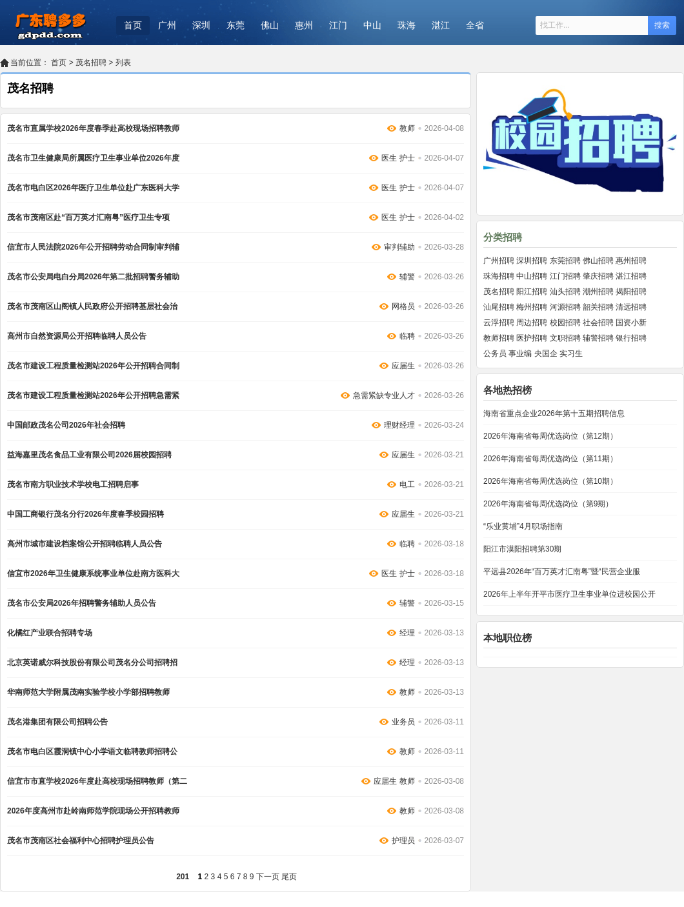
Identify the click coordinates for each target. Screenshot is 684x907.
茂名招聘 (90, 62)
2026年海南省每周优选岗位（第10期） (550, 481)
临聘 (407, 336)
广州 (167, 25)
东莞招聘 (565, 260)
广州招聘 (498, 260)
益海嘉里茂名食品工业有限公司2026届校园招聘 (89, 454)
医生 (389, 158)
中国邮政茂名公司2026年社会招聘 (66, 425)
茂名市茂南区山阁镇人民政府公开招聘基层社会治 (92, 306)
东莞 (235, 25)
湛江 (441, 25)
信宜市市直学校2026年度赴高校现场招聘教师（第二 (97, 781)
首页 (133, 25)
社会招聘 (598, 322)
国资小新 (631, 322)
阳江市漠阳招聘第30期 (522, 548)
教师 (407, 128)
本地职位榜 (507, 637)
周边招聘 (531, 322)
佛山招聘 (598, 260)
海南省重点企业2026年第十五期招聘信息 (554, 413)
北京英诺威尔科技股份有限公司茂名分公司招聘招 (92, 662)
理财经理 (399, 425)
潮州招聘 (598, 291)
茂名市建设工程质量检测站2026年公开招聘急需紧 (93, 395)
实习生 (571, 353)
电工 (407, 484)
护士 (407, 158)
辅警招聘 (598, 338)
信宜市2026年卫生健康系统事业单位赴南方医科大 (93, 573)
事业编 (520, 353)
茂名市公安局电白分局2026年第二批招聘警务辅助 (93, 276)
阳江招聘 (531, 291)
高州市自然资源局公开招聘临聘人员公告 (76, 336)
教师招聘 (498, 338)
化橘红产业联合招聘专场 (49, 632)
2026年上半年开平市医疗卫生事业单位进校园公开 (569, 594)
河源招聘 (565, 307)
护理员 (403, 840)
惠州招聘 (631, 260)
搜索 (662, 25)
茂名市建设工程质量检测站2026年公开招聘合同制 (93, 365)
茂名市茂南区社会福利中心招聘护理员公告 (80, 840)
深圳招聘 (531, 260)
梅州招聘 (531, 307)
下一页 (267, 876)
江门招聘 (565, 276)
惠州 (304, 25)
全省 (475, 25)
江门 (338, 25)
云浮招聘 (498, 322)
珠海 (406, 25)
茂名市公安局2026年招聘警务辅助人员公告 (81, 603)
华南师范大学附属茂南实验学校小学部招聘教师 (88, 692)
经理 (407, 632)
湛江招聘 (631, 276)
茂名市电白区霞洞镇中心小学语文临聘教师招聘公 (92, 751)
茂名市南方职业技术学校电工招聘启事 (73, 484)
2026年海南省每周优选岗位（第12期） (550, 436)
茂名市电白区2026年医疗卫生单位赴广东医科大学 (93, 187)
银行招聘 (631, 338)
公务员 (495, 353)
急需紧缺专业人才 (384, 395)
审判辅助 (399, 247)
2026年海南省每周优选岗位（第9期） (548, 503)
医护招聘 (531, 338)
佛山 (270, 25)
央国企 (546, 353)
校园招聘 (565, 322)
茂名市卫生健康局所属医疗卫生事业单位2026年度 (93, 158)
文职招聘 (565, 338)
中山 (372, 25)
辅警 (407, 276)
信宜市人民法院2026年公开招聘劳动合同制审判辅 (93, 247)
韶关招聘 (598, 307)
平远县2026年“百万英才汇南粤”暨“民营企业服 (561, 571)
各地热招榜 (507, 389)
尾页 (289, 876)
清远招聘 (631, 307)
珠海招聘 (498, 276)
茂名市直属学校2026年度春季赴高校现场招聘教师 (93, 128)
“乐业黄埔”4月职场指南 (523, 526)
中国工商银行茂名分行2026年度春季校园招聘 (85, 514)
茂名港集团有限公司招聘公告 (57, 721)
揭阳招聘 (631, 291)
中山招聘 (531, 276)
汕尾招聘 (498, 307)
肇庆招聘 (598, 276)
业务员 (403, 721)
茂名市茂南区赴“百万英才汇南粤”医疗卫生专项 (88, 217)
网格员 (403, 306)
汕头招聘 (565, 291)
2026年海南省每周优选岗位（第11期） (550, 458)
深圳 (201, 25)
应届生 (403, 365)
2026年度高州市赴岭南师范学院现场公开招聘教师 (93, 810)
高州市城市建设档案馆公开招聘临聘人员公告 (84, 543)
